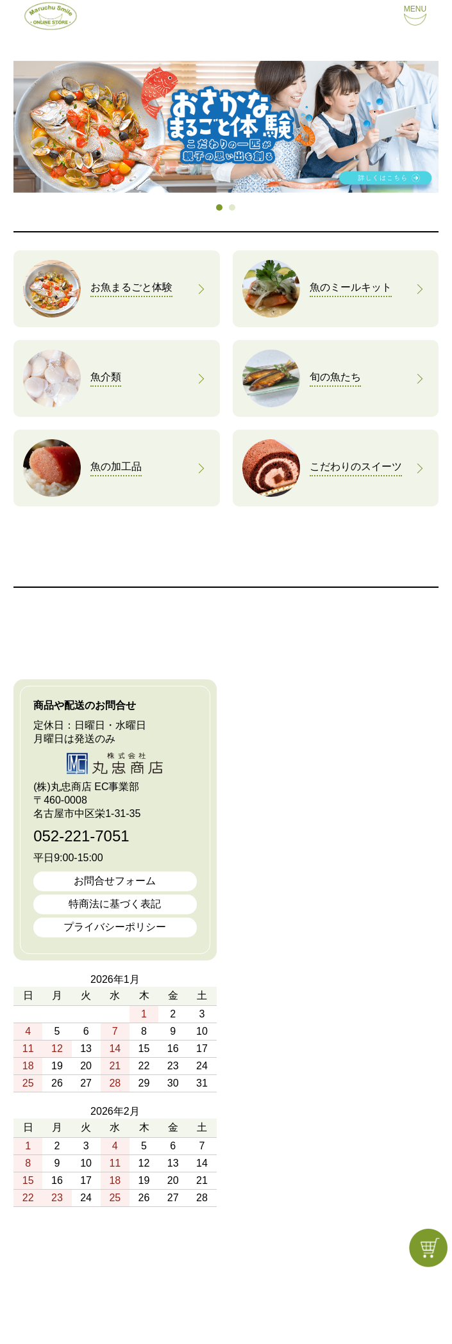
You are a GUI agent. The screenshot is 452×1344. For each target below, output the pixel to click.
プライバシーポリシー (114, 926)
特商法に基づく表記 (115, 903)
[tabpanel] (226, 127)
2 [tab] (233, 208)
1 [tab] (220, 208)
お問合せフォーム (115, 880)
